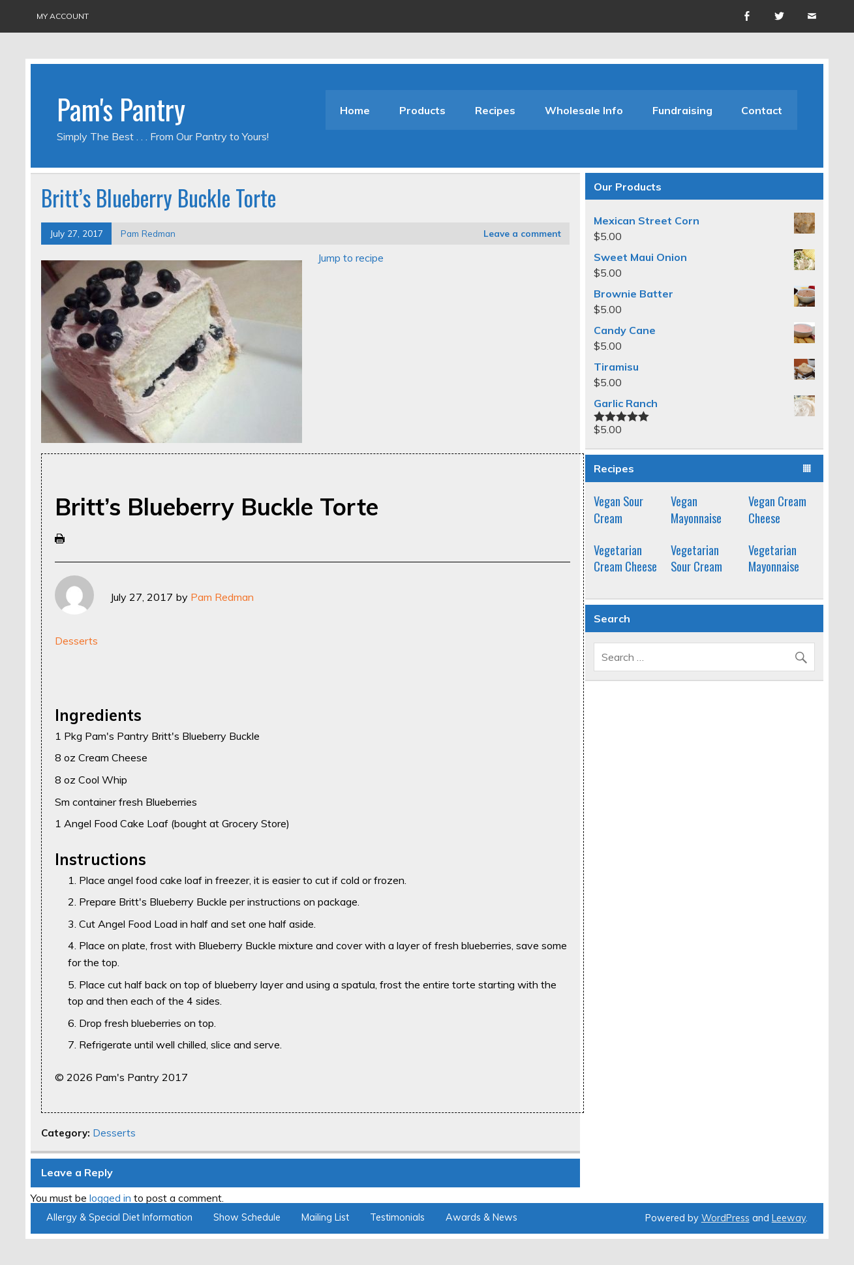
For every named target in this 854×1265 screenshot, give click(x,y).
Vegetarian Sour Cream (696, 558)
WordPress (725, 1218)
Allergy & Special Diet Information (119, 1217)
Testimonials (397, 1217)
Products (422, 110)
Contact (761, 110)
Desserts (76, 640)
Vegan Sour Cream (618, 509)
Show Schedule (247, 1217)
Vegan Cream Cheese (777, 509)
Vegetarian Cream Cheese (625, 558)
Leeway (789, 1218)
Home (355, 110)
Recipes (495, 110)
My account (63, 16)
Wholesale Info (584, 110)
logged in (110, 1197)
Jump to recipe (351, 257)
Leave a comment (522, 233)
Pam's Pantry (121, 108)
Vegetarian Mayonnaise (773, 558)
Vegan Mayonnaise (696, 509)
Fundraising (682, 110)
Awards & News (481, 1217)
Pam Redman (148, 233)
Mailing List (325, 1217)
